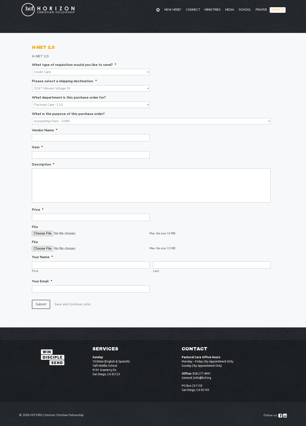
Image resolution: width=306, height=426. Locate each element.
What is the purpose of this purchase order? (68, 114)
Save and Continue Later (76, 304)
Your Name (42, 257)
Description (43, 164)
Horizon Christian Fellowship (64, 412)
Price (38, 210)
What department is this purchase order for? (69, 97)
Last (156, 271)
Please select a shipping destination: (64, 81)
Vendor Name (44, 130)
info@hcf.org (202, 374)
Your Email (42, 281)
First (35, 271)
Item (37, 147)
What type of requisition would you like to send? (74, 65)
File (35, 227)
